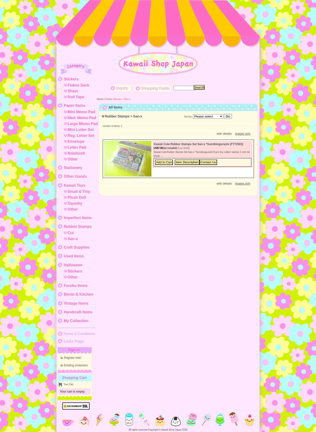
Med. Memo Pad (82, 118)
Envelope (76, 141)
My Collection (76, 321)
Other (73, 159)
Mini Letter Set (81, 130)
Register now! (72, 357)
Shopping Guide (152, 88)
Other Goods (75, 176)
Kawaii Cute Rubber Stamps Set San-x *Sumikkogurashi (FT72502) (198, 144)
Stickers (71, 79)
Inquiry (120, 88)
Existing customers (76, 365)
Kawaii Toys (74, 185)
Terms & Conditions (79, 334)
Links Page (74, 341)
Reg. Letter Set (81, 136)
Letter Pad (77, 147)
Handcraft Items (78, 312)
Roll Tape (76, 97)
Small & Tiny (79, 192)
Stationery (73, 168)
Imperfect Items (78, 218)
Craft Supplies (76, 247)
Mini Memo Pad (81, 112)
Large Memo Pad (83, 124)
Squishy (75, 203)
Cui (71, 233)
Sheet (73, 91)
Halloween (73, 265)
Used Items (74, 256)
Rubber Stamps (78, 227)
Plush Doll (77, 197)
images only (242, 133)
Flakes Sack (78, 85)
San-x (73, 239)
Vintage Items (76, 303)
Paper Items (74, 106)
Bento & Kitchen (78, 294)
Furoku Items (75, 286)
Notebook (76, 153)
